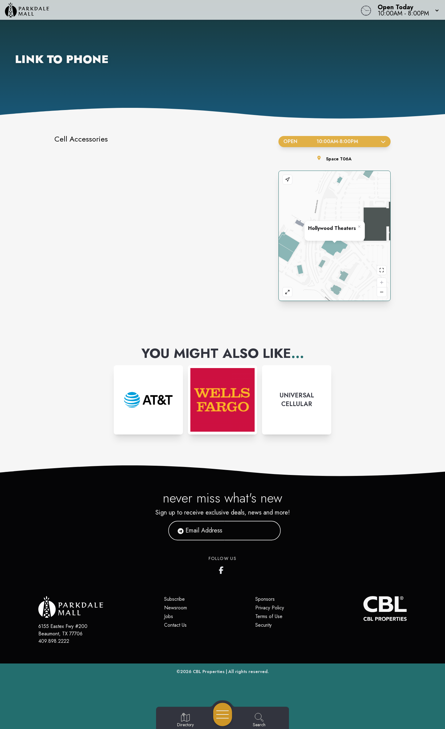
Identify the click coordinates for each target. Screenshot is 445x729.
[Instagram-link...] (148, 400)
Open (334, 141)
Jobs (168, 616)
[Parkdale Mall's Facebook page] (222, 569)
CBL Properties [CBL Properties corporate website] (209, 671)
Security (263, 625)
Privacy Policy (269, 607)
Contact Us (175, 625)
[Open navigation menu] (222, 714)
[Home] (168, 9)
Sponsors (265, 599)
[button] (406, 9)
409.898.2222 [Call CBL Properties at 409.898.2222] (53, 641)
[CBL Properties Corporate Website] (363, 608)
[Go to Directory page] (185, 720)
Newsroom (175, 607)
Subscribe (174, 599)
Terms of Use (268, 616)
